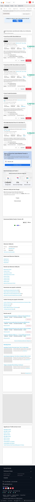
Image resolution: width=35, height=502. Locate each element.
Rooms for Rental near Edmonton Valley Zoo (23, 340)
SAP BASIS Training (7, 429)
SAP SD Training (7, 439)
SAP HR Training (7, 438)
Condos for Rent (7, 271)
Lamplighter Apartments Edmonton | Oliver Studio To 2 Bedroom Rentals (17, 328)
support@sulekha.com (8, 484)
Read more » (28, 359)
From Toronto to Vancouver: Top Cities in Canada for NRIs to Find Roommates (17, 356)
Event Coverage (6, 475)
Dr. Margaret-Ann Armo (21, 144)
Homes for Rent (6, 276)
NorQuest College (7, 305)
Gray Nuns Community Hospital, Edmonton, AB (13, 295)
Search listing (6, 13)
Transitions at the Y (21, 57)
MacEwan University (12, 84)
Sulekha (3, 2)
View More (23, 60)
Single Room (25, 48)
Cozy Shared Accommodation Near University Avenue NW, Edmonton (17, 322)
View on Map (23, 43)
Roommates (7, 6)
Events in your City (7, 473)
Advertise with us (6, 496)
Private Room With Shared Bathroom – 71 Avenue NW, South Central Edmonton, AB (19, 334)
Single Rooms (15, 8)
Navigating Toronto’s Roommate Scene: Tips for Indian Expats (16, 347)
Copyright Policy (13, 496)
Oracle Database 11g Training (9, 441)
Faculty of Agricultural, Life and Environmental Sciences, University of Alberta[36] (17, 302)
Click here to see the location (9, 252)
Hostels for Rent (7, 279)
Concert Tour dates (21, 473)
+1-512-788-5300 (7, 481)
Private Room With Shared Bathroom (12, 36)
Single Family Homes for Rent (9, 274)
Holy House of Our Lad (21, 86)
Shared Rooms (22, 8)
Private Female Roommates (10, 93)
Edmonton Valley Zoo (20, 115)
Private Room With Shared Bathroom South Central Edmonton (15, 64)
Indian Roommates (6, 10)
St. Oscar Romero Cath (11, 115)
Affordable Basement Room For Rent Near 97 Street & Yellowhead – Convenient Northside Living (15, 122)
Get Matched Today (17, 20)
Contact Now (28, 319)
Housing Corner (7, 344)
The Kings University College (9, 309)
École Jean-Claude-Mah (12, 86)
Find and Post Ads (17, 468)
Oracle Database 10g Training (9, 443)
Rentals (12, 6)
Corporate (17, 478)
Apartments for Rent (7, 269)
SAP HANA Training (7, 436)
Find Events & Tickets (17, 471)
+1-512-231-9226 (14, 481)
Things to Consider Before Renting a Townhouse (13, 364)
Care (16, 6)
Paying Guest (29, 8)
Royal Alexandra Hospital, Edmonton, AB (12, 290)
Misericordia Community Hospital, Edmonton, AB (13, 293)
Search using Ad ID (26, 13)
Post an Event (20, 475)
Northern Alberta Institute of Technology (15, 56)
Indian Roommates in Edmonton (15, 10)
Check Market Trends (17, 164)
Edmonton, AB (18, 43)
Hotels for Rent (6, 281)
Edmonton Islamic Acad (11, 144)
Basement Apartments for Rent (9, 283)
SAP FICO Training (7, 434)
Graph (25, 222)
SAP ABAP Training (7, 431)
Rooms (10, 8)
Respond (28, 60)
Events (2, 6)
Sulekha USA (20, 6)
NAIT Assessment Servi (11, 57)
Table (29, 222)
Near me (5, 8)
